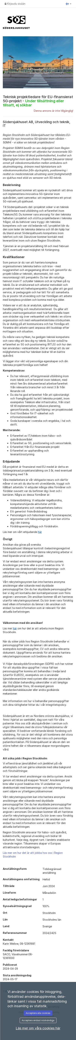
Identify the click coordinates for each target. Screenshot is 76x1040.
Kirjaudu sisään (15, 3)
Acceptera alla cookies (38, 1013)
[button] (68, 3)
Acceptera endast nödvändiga (38, 1020)
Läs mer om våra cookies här (38, 1028)
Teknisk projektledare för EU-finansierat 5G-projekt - (38, 101)
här (40, 532)
